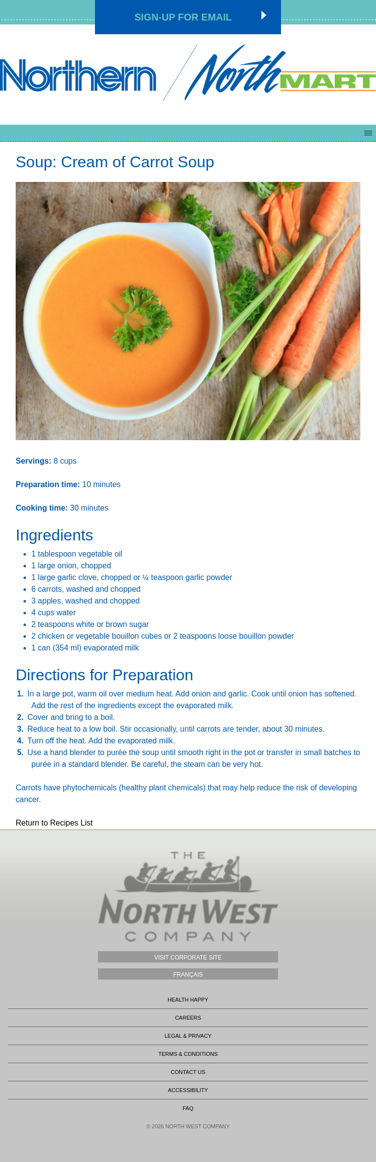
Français (188, 974)
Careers (188, 1018)
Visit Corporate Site (188, 957)
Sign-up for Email (183, 17)
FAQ (188, 1108)
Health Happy (188, 1000)
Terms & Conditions (187, 1054)
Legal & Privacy (188, 1036)
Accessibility (188, 1090)
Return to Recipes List (54, 823)
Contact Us (188, 1072)
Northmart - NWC (188, 72)
